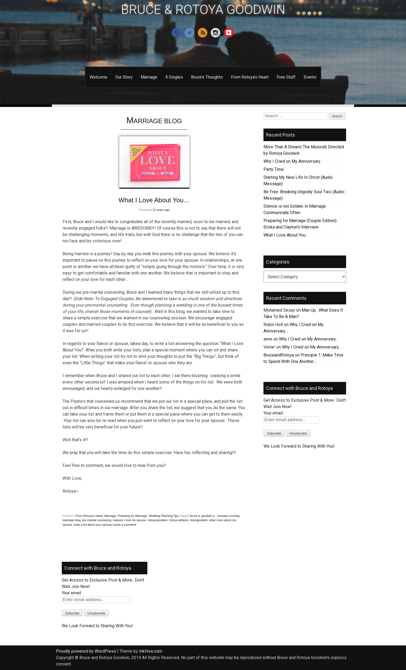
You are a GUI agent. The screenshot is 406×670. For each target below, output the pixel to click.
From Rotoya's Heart (89, 515)
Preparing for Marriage (132, 515)
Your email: (273, 413)
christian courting (228, 515)
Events (310, 77)
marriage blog (72, 520)
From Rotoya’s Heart (250, 77)
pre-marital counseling (96, 520)
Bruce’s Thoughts (207, 77)
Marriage (149, 77)
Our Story (124, 77)
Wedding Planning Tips (164, 515)
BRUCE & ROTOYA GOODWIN (203, 9)
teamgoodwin (199, 520)
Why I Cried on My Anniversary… (293, 161)
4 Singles (174, 77)
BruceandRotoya (278, 355)
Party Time (273, 169)
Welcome (98, 77)
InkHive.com (150, 651)
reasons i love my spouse (129, 520)
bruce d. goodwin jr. (202, 515)
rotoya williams (179, 520)
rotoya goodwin (158, 520)
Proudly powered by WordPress (86, 651)
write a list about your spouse (93, 524)
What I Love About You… (154, 200)
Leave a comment (124, 524)
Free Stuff (286, 77)
